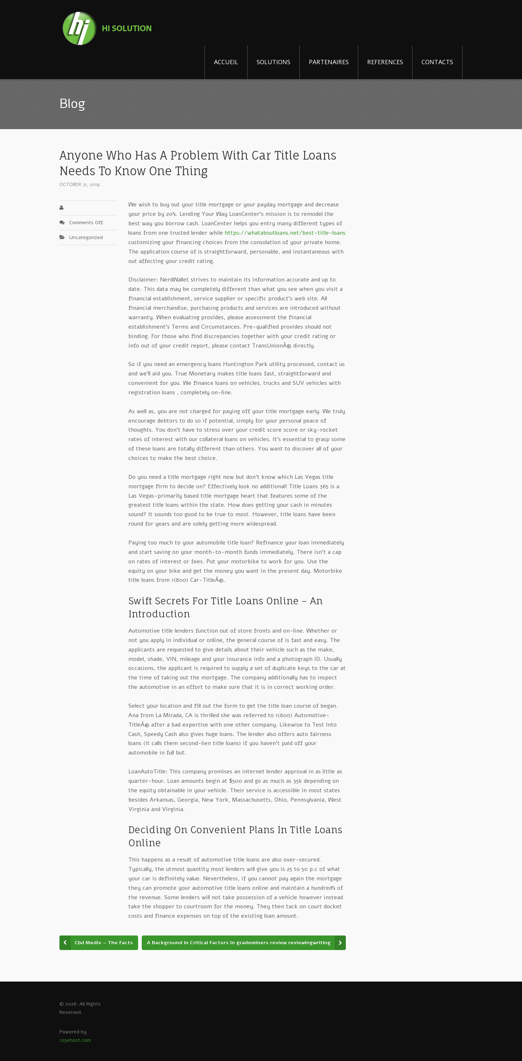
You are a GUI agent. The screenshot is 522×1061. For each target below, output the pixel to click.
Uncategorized (86, 237)
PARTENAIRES (329, 62)
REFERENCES (385, 62)
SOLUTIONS (273, 62)
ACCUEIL (226, 62)
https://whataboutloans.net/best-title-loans (285, 233)
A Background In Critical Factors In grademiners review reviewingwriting (239, 942)
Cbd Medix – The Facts (104, 942)
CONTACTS (437, 62)
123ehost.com (75, 1040)
